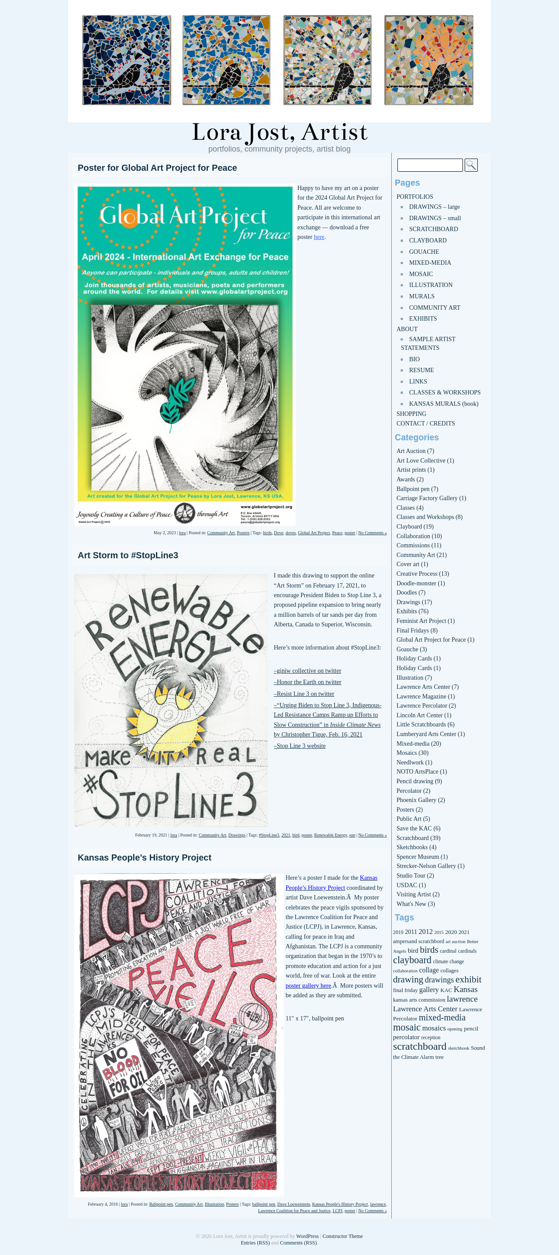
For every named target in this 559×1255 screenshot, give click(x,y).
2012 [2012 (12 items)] (426, 931)
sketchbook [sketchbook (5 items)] (458, 1048)
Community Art (221, 532)
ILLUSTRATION (431, 285)
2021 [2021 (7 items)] (464, 932)
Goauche (407, 649)
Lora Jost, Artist (279, 132)
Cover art (408, 564)
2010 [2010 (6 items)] (398, 932)
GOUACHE (424, 252)
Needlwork (410, 762)
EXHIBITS (423, 318)
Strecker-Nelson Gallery (426, 866)
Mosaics (407, 753)
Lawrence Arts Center (423, 687)
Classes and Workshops (425, 517)
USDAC (407, 885)
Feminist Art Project (421, 621)
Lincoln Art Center (420, 715)
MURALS (422, 296)
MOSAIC (421, 274)
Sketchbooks (412, 847)
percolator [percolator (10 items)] (406, 1037)
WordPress (307, 1236)
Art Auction (411, 451)
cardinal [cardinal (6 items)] (448, 951)
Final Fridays (413, 630)
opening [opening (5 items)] (454, 1029)
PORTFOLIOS (415, 197)
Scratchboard (413, 838)
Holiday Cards (414, 658)
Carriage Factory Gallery (427, 498)
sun (352, 835)
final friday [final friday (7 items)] (405, 990)
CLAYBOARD (428, 240)
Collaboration (413, 536)
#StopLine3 (269, 835)
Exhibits (407, 611)
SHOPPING (411, 414)
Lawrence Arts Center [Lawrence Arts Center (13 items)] (425, 1009)
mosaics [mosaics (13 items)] (434, 1028)
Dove (278, 532)
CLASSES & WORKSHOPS (445, 392)
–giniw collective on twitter (307, 670)
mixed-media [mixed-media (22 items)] (442, 1017)
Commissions (413, 545)
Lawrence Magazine (421, 696)
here (319, 237)
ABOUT (407, 329)
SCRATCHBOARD (433, 229)
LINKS (418, 381)
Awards (406, 479)
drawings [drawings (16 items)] (439, 979)
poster (350, 532)
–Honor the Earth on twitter (308, 682)
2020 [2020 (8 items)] (451, 932)
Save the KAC (414, 828)
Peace (337, 532)
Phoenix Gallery (416, 800)
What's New (411, 904)
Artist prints (411, 470)
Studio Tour (411, 875)
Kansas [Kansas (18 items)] (466, 989)
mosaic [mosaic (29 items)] (407, 1027)
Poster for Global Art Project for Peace (157, 168)
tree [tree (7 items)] (439, 1057)
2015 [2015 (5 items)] (439, 932)
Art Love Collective (421, 460)
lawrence (378, 1204)
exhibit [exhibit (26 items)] (468, 979)
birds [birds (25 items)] (429, 949)
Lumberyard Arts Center (426, 734)
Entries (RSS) (255, 1243)
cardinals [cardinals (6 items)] (467, 951)
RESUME (421, 370)
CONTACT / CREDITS (426, 423)
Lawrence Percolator (422, 705)
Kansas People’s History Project (144, 857)
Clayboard (409, 526)
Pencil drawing (415, 781)
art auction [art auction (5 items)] (456, 941)
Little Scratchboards (421, 724)
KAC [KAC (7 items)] (446, 990)
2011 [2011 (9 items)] (411, 931)
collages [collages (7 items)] (449, 971)
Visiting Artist (414, 894)
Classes (406, 508)
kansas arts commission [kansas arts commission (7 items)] (419, 1000)
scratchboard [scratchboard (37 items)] (420, 1046)
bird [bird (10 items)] (413, 950)
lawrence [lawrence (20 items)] (462, 998)
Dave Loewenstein (293, 1204)
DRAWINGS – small (435, 218)
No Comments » (372, 532)
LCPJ (337, 1210)
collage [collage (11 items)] (429, 970)
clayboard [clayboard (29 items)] (412, 959)
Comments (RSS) (298, 1243)
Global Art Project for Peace (431, 639)
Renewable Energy (330, 835)
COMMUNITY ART (434, 307)
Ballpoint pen (161, 1204)
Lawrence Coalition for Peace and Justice (294, 1210)
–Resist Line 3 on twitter (304, 694)
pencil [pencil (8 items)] (471, 1028)
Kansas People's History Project (340, 1204)
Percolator (409, 791)
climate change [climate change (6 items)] (448, 961)
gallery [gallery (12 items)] (429, 989)
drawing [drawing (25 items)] (408, 979)
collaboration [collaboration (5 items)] (405, 970)
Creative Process (417, 573)
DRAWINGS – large (434, 207)
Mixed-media (413, 743)
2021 (285, 835)
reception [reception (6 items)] (430, 1037)
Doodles (407, 592)
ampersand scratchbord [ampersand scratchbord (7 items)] (418, 941)
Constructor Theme (342, 1236)
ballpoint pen (264, 1204)
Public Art (409, 819)
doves (291, 532)
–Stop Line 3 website (300, 746)
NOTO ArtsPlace (417, 771)
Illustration (214, 1204)
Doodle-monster (416, 583)
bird (295, 835)
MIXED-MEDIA (430, 262)
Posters (243, 532)
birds (267, 532)
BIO (414, 359)
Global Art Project (314, 532)
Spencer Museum (418, 857)
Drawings (236, 835)
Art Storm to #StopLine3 (128, 555)
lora (182, 532)
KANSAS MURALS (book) (444, 404)
